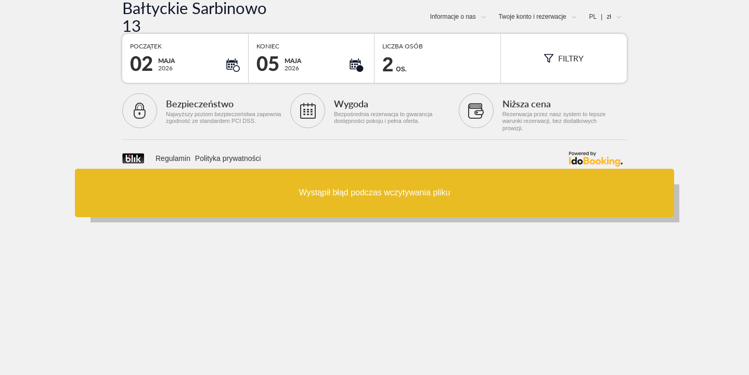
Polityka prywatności (228, 158)
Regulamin (173, 158)
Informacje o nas (453, 16)
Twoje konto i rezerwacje (532, 16)
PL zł (600, 16)
